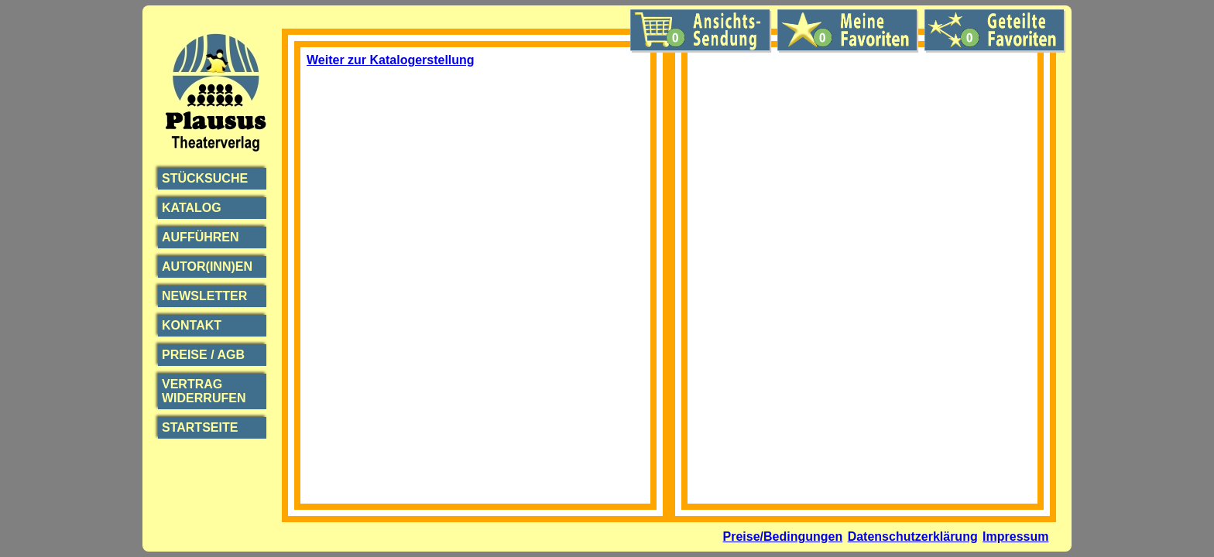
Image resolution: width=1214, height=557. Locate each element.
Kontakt (191, 325)
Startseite (200, 427)
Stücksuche (205, 178)
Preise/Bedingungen (783, 536)
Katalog (191, 207)
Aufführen (200, 237)
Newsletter (204, 295)
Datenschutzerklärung (913, 536)
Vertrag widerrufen (203, 391)
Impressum (1015, 536)
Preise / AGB (203, 354)
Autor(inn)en (207, 266)
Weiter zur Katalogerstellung (391, 60)
